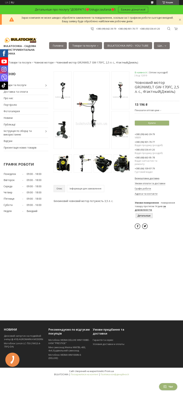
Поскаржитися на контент (84, 374)
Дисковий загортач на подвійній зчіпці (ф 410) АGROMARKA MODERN (23, 337)
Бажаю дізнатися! (133, 9)
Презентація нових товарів (20, 147)
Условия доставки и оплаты (108, 344)
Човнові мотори (44, 62)
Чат (168, 386)
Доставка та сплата (16, 91)
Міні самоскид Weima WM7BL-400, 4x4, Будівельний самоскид (67, 349)
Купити (152, 123)
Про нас (8, 98)
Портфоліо (10, 104)
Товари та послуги (84, 45)
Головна (58, 45)
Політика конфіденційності (115, 374)
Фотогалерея (12, 111)
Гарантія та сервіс (103, 340)
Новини (8, 118)
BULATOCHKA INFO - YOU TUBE (128, 45)
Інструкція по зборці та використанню (18, 132)
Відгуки (8, 141)
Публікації (10, 124)
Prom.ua (109, 371)
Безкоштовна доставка (147, 178)
